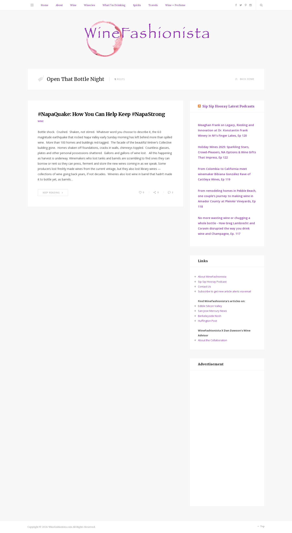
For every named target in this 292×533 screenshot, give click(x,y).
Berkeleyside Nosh (209, 316)
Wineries (89, 5)
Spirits (137, 5)
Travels (153, 5)
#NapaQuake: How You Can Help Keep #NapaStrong (101, 114)
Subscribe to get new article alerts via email (224, 291)
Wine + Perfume (175, 5)
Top (261, 526)
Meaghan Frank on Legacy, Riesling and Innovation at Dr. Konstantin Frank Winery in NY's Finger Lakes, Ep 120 (226, 130)
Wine (73, 5)
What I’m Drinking (114, 5)
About (59, 5)
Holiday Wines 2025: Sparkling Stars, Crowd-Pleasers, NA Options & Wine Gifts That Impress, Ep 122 (227, 152)
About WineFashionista (212, 276)
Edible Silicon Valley (210, 306)
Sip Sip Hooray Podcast (212, 281)
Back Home (244, 78)
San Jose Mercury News (212, 311)
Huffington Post (207, 321)
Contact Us (204, 286)
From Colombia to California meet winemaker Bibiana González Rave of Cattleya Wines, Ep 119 (224, 174)
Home (44, 5)
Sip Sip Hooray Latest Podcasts (228, 106)
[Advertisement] (227, 438)
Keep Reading (53, 192)
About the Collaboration (212, 340)
